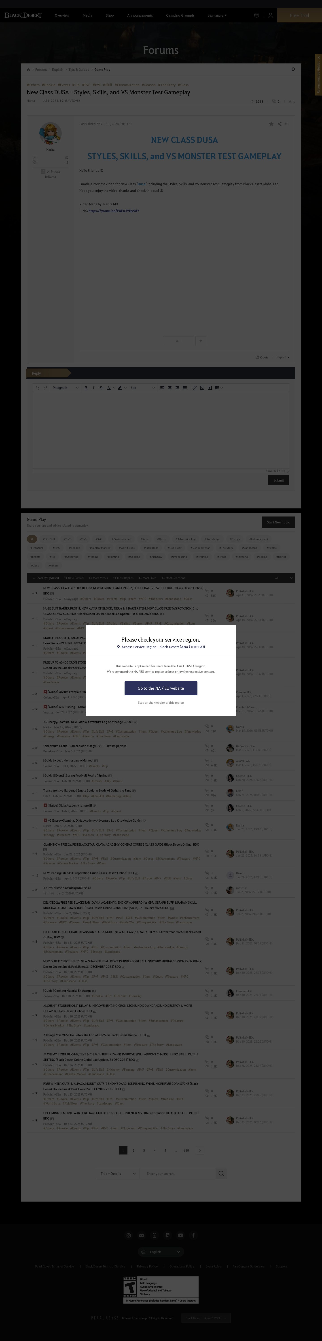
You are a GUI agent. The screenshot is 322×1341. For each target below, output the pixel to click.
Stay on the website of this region (161, 702)
